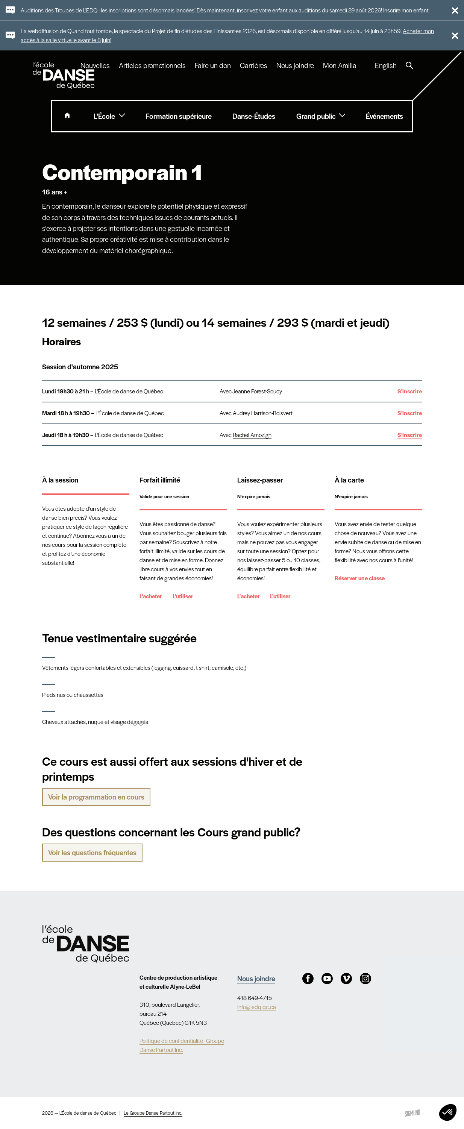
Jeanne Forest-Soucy (257, 391)
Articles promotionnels (152, 65)
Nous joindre (295, 65)
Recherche (409, 65)
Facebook (308, 978)
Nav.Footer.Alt (85, 944)
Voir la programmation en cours (96, 797)
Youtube (327, 978)
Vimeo (346, 978)
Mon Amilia (339, 65)
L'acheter (151, 596)
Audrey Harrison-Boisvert (263, 413)
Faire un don (213, 65)
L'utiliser (183, 596)
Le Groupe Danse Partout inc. (153, 1112)
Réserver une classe (360, 578)
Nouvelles (95, 65)
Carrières (253, 65)
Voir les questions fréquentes (92, 852)
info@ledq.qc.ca (256, 1007)
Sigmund (412, 1113)
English (386, 65)
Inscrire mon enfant (406, 10)
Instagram (365, 978)
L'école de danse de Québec (64, 75)
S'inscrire (409, 391)
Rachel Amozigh (252, 435)
